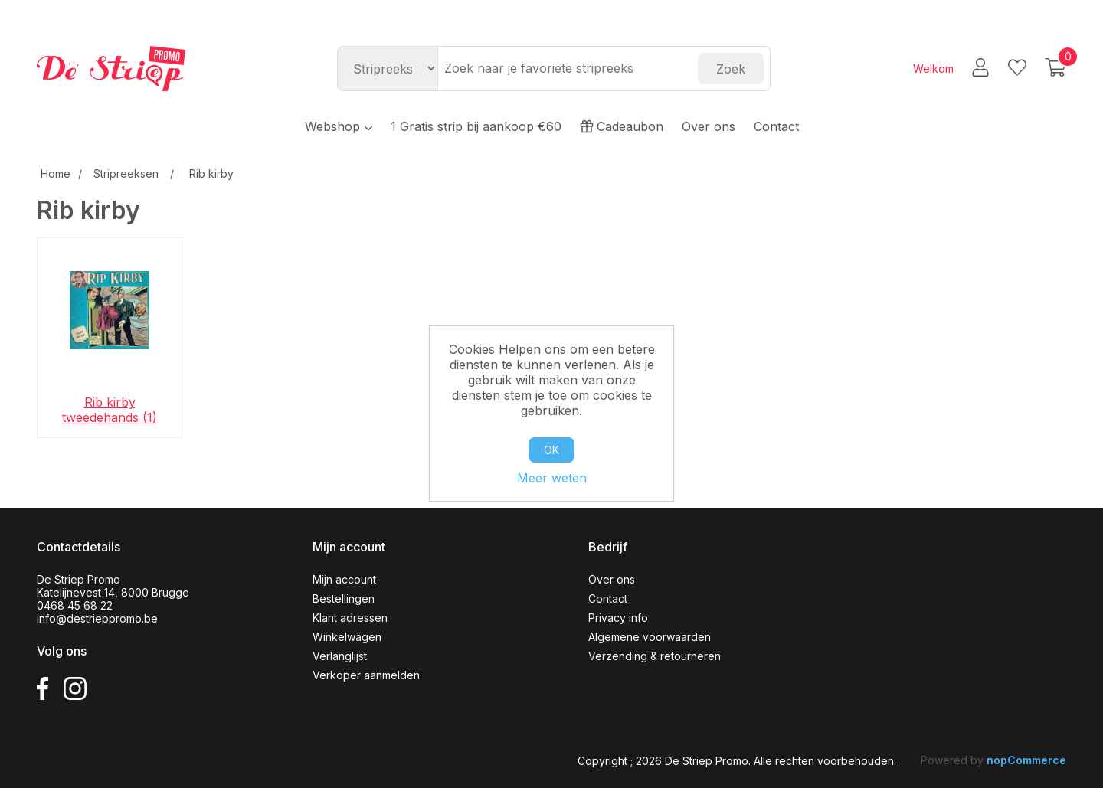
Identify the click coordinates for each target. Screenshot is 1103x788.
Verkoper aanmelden (366, 675)
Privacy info (618, 617)
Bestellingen (344, 598)
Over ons (708, 126)
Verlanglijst (340, 655)
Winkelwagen (347, 636)
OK (551, 449)
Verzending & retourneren (654, 655)
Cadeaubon (621, 126)
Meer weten (552, 478)
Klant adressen (350, 617)
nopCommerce (1026, 760)
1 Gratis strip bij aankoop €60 (476, 126)
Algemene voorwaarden (649, 636)
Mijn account (344, 579)
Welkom (933, 68)
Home (55, 173)
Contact (776, 126)
